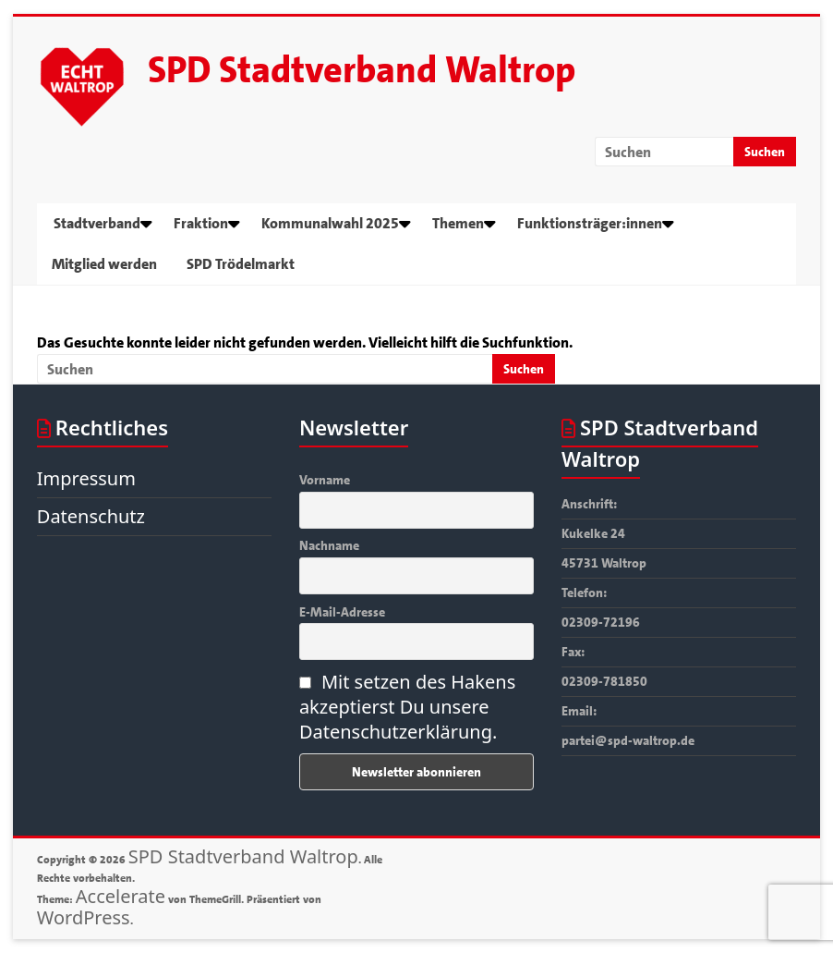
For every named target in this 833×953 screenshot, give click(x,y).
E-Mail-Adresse (342, 612)
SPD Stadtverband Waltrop (361, 70)
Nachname (329, 545)
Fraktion (201, 223)
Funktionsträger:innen (589, 223)
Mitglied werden (104, 264)
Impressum (86, 478)
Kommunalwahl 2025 (330, 223)
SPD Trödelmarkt (241, 264)
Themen (458, 223)
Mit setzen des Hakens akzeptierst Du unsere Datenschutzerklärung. (407, 706)
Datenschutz (91, 516)
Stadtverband (97, 223)
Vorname (324, 479)
